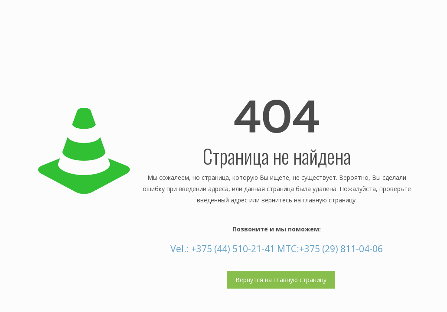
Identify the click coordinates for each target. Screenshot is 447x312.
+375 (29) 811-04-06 (341, 249)
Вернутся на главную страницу (280, 280)
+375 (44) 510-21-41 (233, 249)
